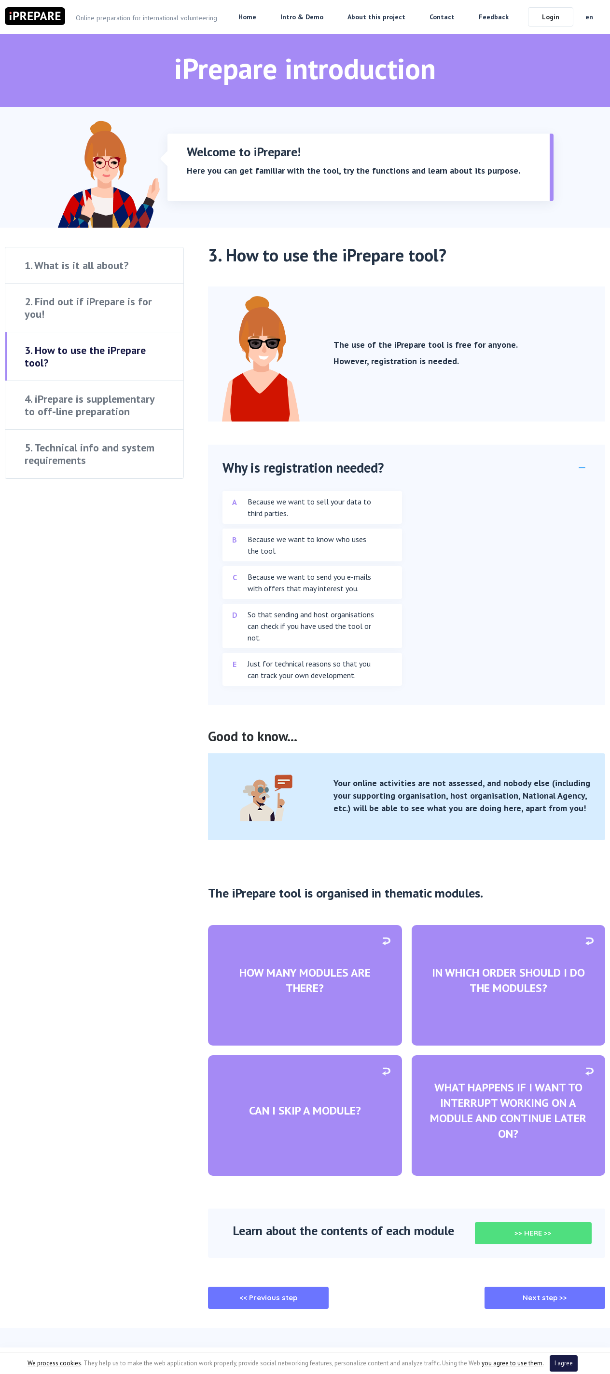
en (589, 17)
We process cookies (54, 1363)
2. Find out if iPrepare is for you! (88, 308)
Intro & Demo (301, 17)
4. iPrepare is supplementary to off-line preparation (90, 405)
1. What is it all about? (76, 265)
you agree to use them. (512, 1363)
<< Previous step (268, 1297)
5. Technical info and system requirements (89, 454)
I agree (564, 1363)
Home (247, 17)
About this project (376, 17)
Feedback (494, 17)
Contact (442, 17)
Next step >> (545, 1297)
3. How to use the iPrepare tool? (85, 356)
